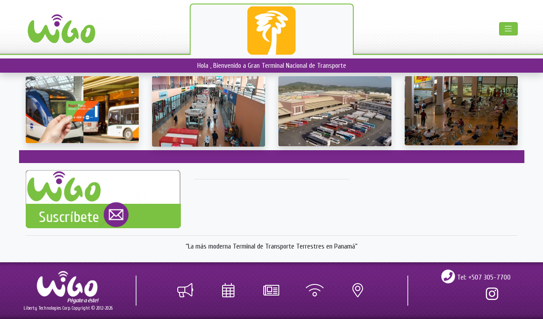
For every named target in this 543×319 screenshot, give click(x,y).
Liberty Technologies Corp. (46, 308)
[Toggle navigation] (508, 28)
